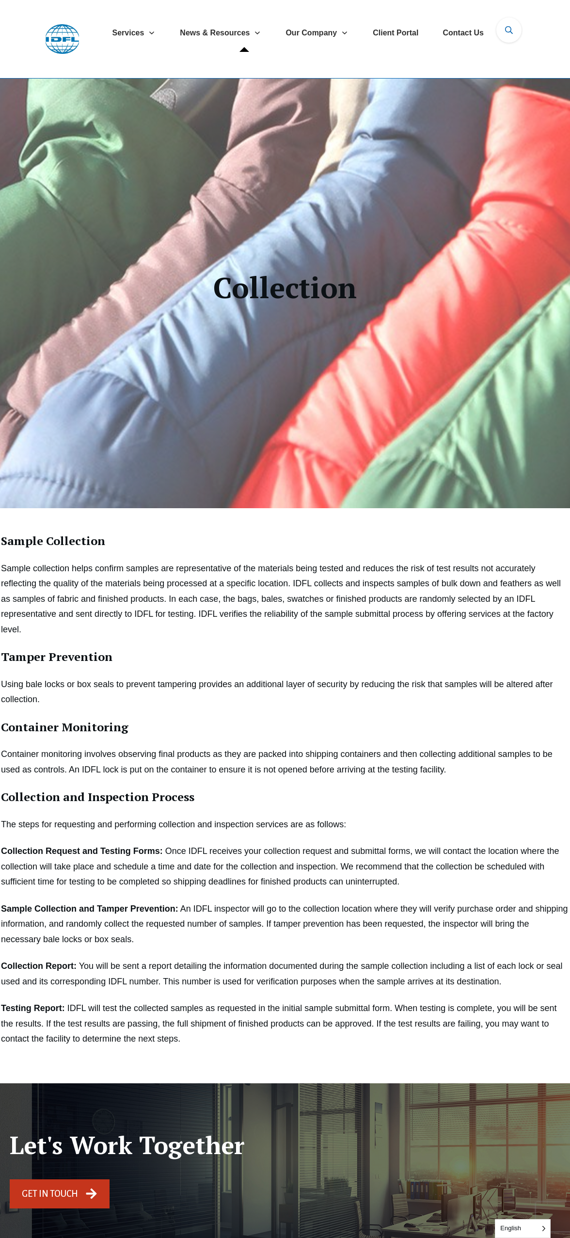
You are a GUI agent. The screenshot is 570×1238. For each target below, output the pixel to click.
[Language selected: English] (523, 1228)
